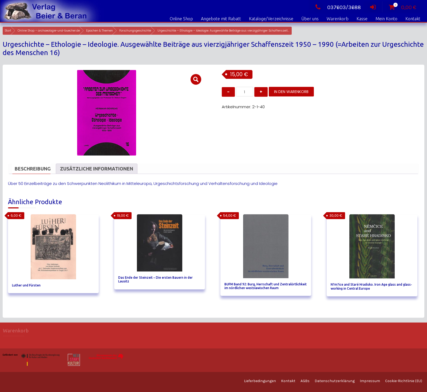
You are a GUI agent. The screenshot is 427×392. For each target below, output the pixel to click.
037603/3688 (337, 7)
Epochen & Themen (99, 31)
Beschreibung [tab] (33, 168)
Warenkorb (338, 18)
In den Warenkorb (291, 91)
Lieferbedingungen (260, 381)
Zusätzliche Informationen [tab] (96, 168)
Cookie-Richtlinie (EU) (403, 381)
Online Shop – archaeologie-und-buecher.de (49, 31)
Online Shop (181, 18)
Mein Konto (386, 18)
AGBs (305, 381)
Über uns (310, 18)
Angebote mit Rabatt (221, 18)
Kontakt (412, 18)
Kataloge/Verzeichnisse (271, 18)
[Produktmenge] (244, 91)
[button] (196, 79)
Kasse (362, 18)
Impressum (370, 381)
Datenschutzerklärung (335, 381)
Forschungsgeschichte (135, 31)
